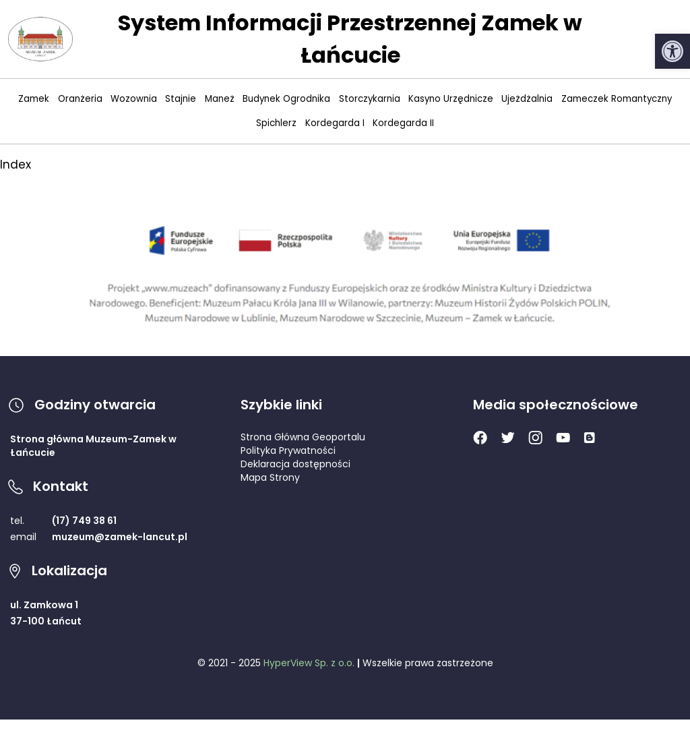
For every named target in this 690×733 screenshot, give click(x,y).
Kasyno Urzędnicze (450, 98)
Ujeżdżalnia (527, 98)
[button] (672, 51)
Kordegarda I (335, 123)
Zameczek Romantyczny (616, 98)
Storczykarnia (369, 98)
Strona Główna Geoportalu (303, 437)
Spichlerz (276, 123)
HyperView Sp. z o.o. (308, 663)
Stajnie (180, 98)
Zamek (33, 98)
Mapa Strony (270, 477)
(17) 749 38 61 (84, 520)
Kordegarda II (403, 123)
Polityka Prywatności (288, 450)
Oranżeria (80, 98)
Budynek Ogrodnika (286, 98)
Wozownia (134, 98)
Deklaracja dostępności (295, 464)
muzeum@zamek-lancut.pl (119, 537)
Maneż (219, 98)
